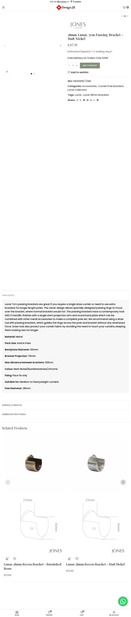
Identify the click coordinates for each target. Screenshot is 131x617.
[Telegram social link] (97, 100)
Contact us (74, 582)
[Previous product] (122, 16)
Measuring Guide (78, 598)
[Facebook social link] (77, 100)
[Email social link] (84, 100)
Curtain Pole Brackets (110, 86)
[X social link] (80, 100)
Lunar (78, 95)
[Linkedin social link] (91, 100)
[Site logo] (65, 7)
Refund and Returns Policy (17, 609)
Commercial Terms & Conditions (21, 598)
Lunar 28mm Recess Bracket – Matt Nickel (95, 510)
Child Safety (75, 603)
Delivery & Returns (78, 609)
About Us (73, 577)
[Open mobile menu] (3, 7)
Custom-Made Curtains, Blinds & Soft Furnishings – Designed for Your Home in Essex (97, 589)
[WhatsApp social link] (94, 100)
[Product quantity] (73, 65)
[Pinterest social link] (87, 100)
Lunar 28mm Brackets (96, 95)
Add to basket (90, 65)
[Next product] (127, 16)
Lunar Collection (77, 90)
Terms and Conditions (15, 603)
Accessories (89, 86)
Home (71, 572)
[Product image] (34, 470)
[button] (7, 504)
